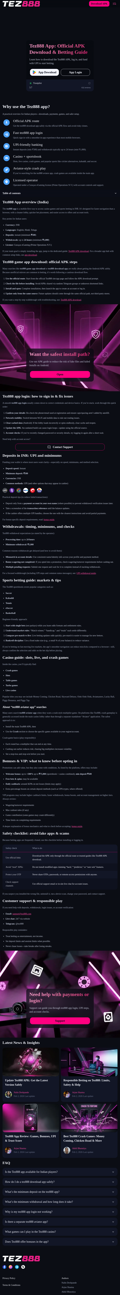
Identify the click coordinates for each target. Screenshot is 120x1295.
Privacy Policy (8, 1278)
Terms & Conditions (11, 1285)
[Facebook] (4, 1267)
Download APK (99, 3)
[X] (23, 1267)
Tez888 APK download (78, 251)
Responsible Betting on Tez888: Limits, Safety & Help (86, 1082)
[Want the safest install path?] (60, 347)
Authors (65, 1278)
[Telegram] (17, 1267)
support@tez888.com (21, 914)
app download (31, 255)
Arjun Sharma (68, 1287)
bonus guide (49, 519)
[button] (60, 193)
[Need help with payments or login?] (60, 994)
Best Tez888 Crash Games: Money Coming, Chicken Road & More (84, 1138)
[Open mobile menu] (114, 4)
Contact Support (60, 447)
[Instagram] (10, 1267)
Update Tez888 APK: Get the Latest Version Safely (26, 1082)
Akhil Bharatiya (69, 1292)
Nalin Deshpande (69, 1283)
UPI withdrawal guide (86, 573)
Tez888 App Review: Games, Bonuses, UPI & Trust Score (30, 1138)
